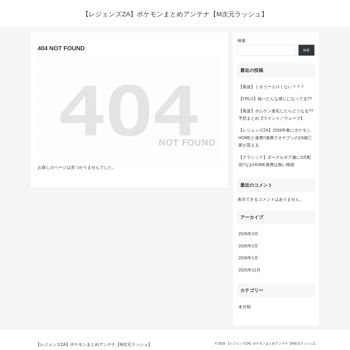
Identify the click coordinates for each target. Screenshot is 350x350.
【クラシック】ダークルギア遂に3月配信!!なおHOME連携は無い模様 (274, 161)
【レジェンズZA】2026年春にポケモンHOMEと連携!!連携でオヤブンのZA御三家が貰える (275, 137)
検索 (241, 40)
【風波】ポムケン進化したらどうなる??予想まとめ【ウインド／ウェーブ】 (275, 115)
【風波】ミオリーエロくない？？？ (271, 87)
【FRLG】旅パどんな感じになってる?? (275, 98)
